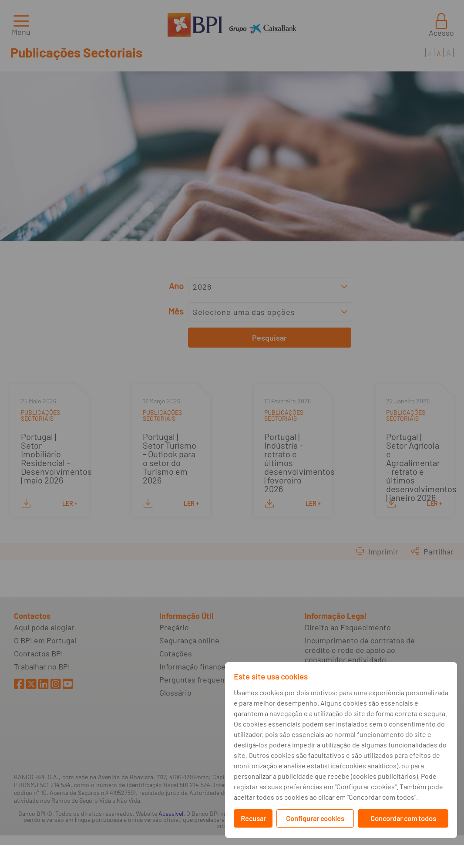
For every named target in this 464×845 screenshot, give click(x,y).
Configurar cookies (315, 818)
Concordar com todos (403, 818)
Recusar (253, 818)
